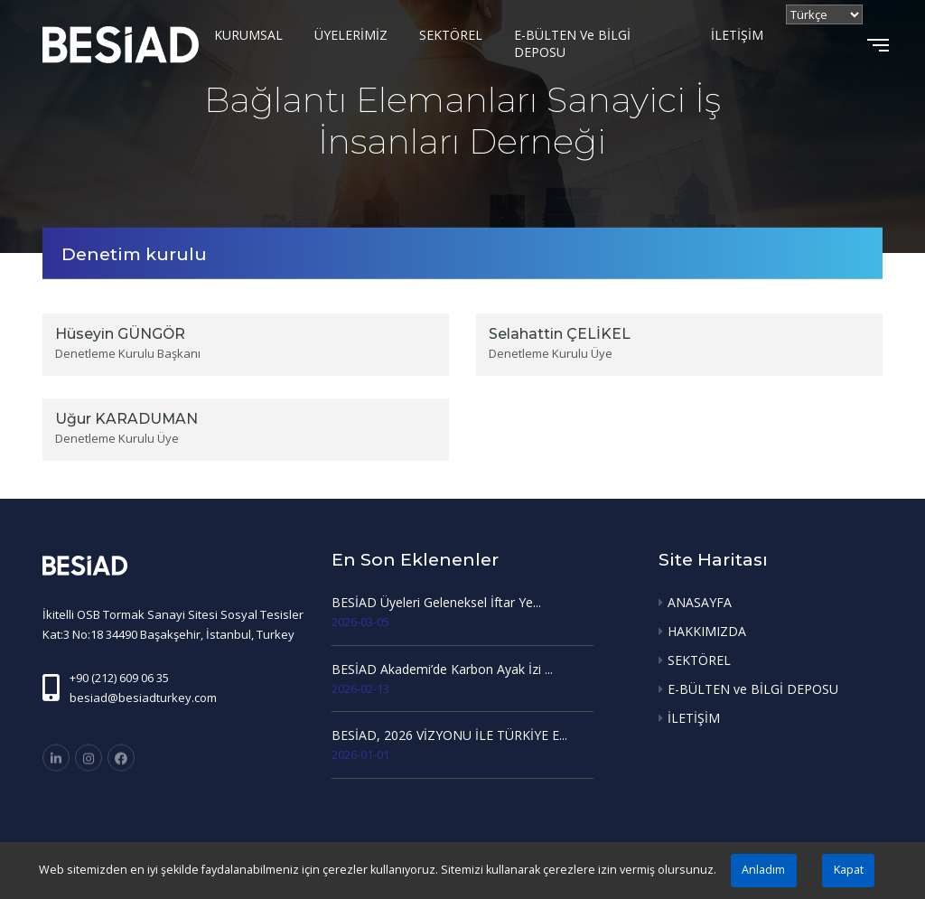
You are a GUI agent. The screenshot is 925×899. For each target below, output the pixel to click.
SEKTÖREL (450, 34)
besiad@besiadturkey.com (143, 697)
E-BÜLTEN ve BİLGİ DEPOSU (572, 43)
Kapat (849, 869)
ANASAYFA (700, 602)
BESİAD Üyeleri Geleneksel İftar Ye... (436, 602)
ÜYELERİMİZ (351, 34)
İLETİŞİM (737, 34)
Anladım (763, 869)
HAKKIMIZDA (707, 631)
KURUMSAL (248, 34)
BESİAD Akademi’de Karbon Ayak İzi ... (442, 669)
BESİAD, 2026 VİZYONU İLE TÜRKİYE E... (449, 735)
